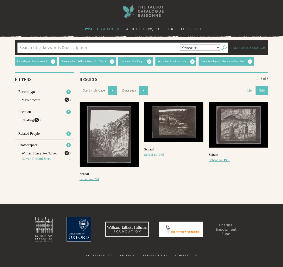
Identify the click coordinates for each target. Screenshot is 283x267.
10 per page (134, 90)
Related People (29, 133)
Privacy (127, 255)
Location (24, 112)
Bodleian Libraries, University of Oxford (44, 229)
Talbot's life (192, 29)
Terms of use (155, 255)
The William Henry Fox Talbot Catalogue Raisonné (141, 11)
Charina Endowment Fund (226, 229)
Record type (27, 92)
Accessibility (99, 255)
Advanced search (249, 47)
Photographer (27, 145)
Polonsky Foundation (181, 229)
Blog (170, 29)
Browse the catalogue (99, 29)
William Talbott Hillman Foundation (127, 229)
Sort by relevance (100, 90)
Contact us (186, 255)
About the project (143, 29)
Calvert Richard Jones (36, 158)
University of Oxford (79, 229)
